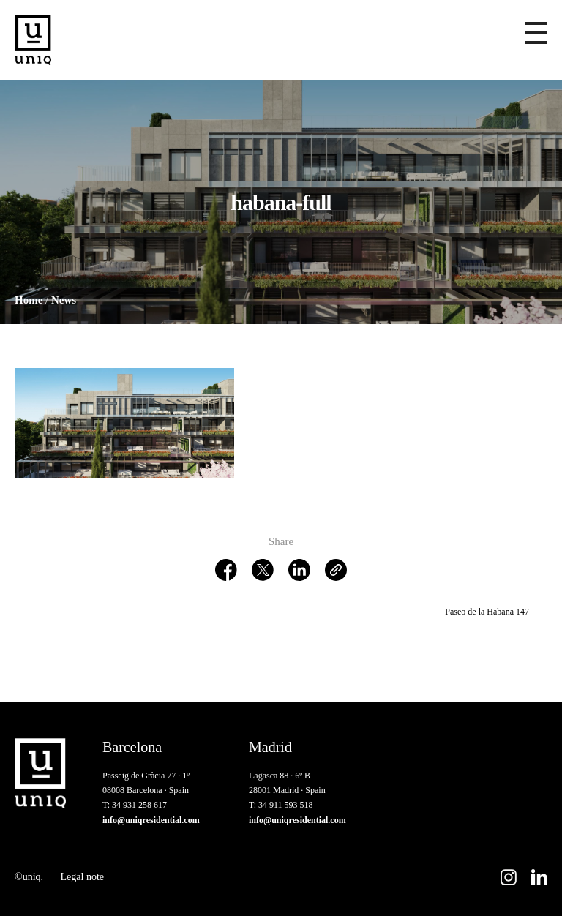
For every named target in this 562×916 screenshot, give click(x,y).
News (63, 300)
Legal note (82, 876)
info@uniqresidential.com (151, 820)
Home (28, 300)
